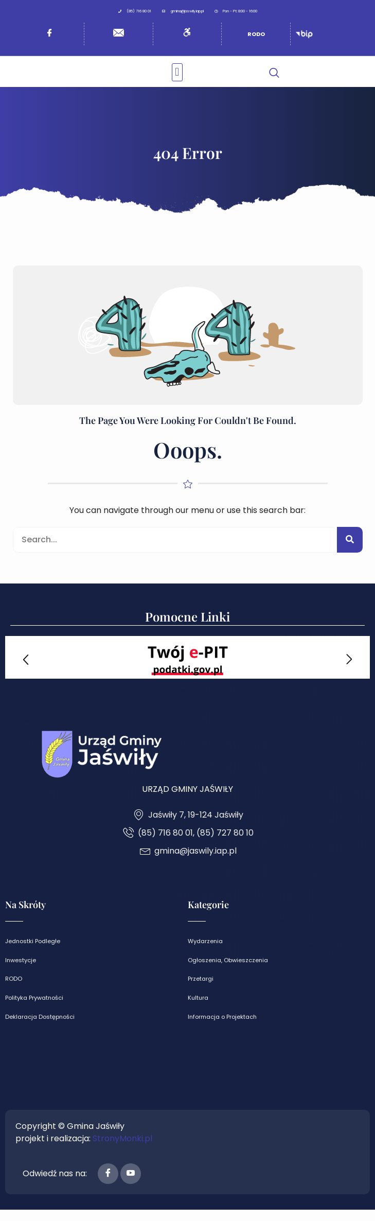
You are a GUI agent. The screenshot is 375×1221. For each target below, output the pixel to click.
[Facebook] (108, 1185)
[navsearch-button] (274, 83)
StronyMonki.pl (122, 1150)
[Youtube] (130, 1185)
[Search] (350, 551)
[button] (177, 78)
